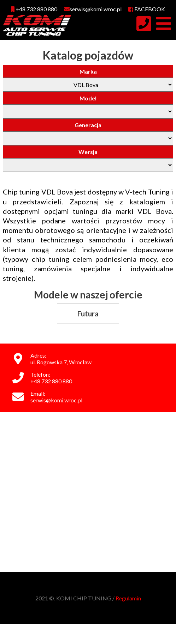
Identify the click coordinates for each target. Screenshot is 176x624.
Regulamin (128, 598)
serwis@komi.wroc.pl (56, 400)
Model (88, 98)
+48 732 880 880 (34, 9)
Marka (88, 71)
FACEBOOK (146, 9)
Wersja (88, 151)
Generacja (88, 125)
